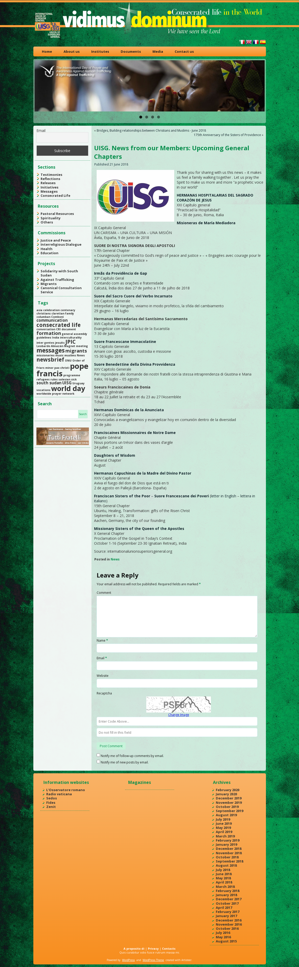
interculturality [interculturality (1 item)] (71, 337)
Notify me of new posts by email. (125, 762)
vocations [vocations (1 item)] (43, 390)
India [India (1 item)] (55, 337)
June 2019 (224, 823)
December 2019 (228, 798)
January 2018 (226, 895)
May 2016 (223, 937)
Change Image (178, 715)
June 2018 (224, 874)
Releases (48, 183)
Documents (131, 51)
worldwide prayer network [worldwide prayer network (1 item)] (55, 393)
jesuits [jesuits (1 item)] (60, 342)
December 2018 (228, 848)
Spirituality (50, 218)
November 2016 (229, 924)
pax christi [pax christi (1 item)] (61, 368)
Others (47, 222)
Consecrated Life (55, 195)
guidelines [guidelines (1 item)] (43, 337)
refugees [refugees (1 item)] (43, 379)
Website (103, 675)
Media (157, 51)
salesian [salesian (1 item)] (64, 379)
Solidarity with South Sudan (59, 273)
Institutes (100, 51)
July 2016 (223, 932)
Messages (49, 191)
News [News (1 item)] (81, 355)
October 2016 (227, 928)
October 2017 (227, 903)
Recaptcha (104, 693)
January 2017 (226, 915)
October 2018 (227, 857)
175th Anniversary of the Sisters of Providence (227, 135)
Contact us (184, 51)
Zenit (51, 806)
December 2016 (228, 920)
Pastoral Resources (57, 213)
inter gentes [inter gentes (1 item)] (45, 342)
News (115, 559)
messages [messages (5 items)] (50, 350)
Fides (50, 802)
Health (46, 248)
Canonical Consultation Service (61, 290)
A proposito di (134, 948)
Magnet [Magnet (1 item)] (69, 346)
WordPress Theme (153, 960)
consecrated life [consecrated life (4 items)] (58, 324)
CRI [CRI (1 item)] (58, 329)
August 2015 (226, 941)
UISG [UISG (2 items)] (67, 382)
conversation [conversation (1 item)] (45, 329)
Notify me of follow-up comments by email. (132, 756)
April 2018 (224, 882)
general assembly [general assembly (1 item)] (74, 334)
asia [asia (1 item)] (39, 310)
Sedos (51, 798)
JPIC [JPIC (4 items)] (70, 341)
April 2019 (224, 831)
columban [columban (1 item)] (43, 317)
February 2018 (227, 890)
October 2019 (227, 806)
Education (49, 253)
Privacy (153, 948)
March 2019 (225, 836)
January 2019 (226, 844)
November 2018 (229, 853)
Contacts (168, 948)
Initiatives (49, 187)
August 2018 (226, 865)
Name (102, 640)
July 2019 (223, 819)
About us (72, 51)
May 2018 (223, 878)
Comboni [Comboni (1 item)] (57, 317)
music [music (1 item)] (59, 355)
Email (40, 130)
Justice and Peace (56, 240)
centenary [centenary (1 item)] (67, 310)
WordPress (128, 960)
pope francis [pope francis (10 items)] (62, 370)
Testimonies (51, 174)
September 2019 (229, 810)
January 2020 (226, 794)
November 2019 (229, 802)
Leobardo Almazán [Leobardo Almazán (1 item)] (49, 346)
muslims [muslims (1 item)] (70, 355)
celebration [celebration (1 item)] (51, 310)
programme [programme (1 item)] (71, 375)
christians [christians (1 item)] (43, 313)
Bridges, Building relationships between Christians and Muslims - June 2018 (151, 130)
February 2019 (227, 840)
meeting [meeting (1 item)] (82, 346)
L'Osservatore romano (65, 790)
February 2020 (227, 790)
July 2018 (223, 869)
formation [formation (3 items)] (48, 333)
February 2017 (227, 911)
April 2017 (224, 907)
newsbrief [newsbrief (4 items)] (50, 359)
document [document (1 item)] (69, 329)
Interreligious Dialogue (61, 244)
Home (47, 51)
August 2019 (226, 815)
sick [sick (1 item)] (74, 379)
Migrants (49, 283)
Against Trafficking (57, 279)
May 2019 (223, 827)
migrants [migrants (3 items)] (76, 351)
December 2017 (228, 899)
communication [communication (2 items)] (52, 320)
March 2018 (225, 886)
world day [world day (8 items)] (68, 388)
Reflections (50, 178)
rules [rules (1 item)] (54, 379)
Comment (104, 592)
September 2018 (229, 861)
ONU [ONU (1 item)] (68, 360)
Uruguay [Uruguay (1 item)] (78, 383)
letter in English (223, 495)
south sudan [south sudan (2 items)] (49, 382)
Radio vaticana (59, 794)
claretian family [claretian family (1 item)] (62, 313)
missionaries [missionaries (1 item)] (45, 355)
